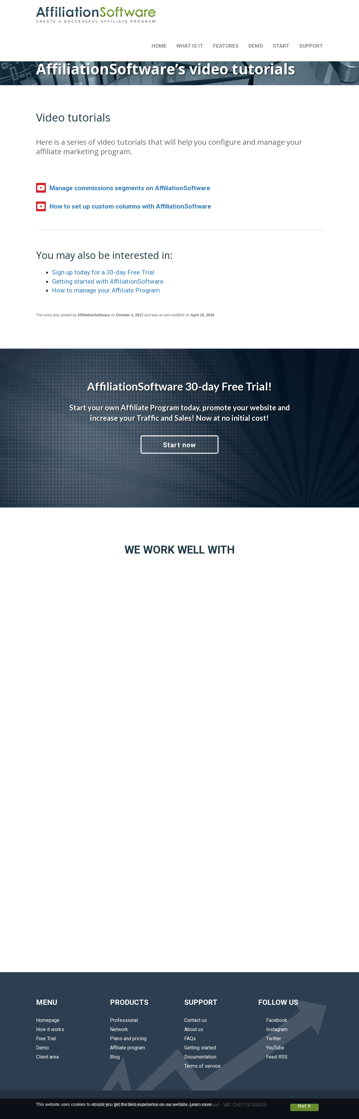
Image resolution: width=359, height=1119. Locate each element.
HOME (159, 46)
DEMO (255, 46)
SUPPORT (311, 46)
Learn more (201, 1104)
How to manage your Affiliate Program (106, 290)
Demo (42, 1048)
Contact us (195, 1020)
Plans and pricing (128, 1038)
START (281, 46)
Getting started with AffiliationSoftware (107, 281)
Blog (115, 1057)
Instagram (273, 1029)
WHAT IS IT (189, 46)
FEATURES (226, 46)
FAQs (190, 1038)
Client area (47, 1057)
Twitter (269, 1038)
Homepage (48, 1020)
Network (119, 1029)
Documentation (200, 1057)
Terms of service (202, 1066)
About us (193, 1029)
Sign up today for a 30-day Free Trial (103, 272)
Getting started (200, 1048)
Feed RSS (273, 1057)
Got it (304, 1106)
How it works (50, 1029)
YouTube (271, 1048)
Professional (124, 1020)
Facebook (272, 1020)
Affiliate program (127, 1048)
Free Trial (46, 1038)
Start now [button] (179, 445)
